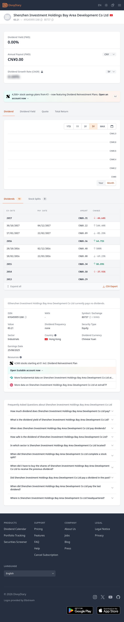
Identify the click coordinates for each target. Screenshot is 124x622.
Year (101, 182)
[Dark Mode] (106, 5)
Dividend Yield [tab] (27, 111)
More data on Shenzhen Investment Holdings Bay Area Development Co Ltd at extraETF (60, 384)
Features (39, 535)
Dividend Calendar (15, 529)
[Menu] (119, 5)
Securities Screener (15, 542)
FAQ (36, 542)
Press (68, 548)
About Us (70, 529)
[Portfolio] (113, 5)
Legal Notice (102, 529)
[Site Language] (100, 5)
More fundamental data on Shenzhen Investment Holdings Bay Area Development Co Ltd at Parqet (64, 377)
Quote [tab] (45, 111)
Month (110, 182)
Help (37, 548)
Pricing (38, 529)
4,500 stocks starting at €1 (45, 363)
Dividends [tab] (13, 198)
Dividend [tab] (8, 111)
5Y (93, 126)
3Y (85, 126)
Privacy (99, 535)
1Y (77, 126)
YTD (69, 126)
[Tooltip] (55, 335)
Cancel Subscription (46, 555)
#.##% (14, 76)
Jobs (67, 535)
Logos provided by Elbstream (19, 600)
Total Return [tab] (61, 111)
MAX (102, 126)
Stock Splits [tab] (37, 198)
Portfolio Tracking (14, 535)
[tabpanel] (62, 154)
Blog (67, 542)
